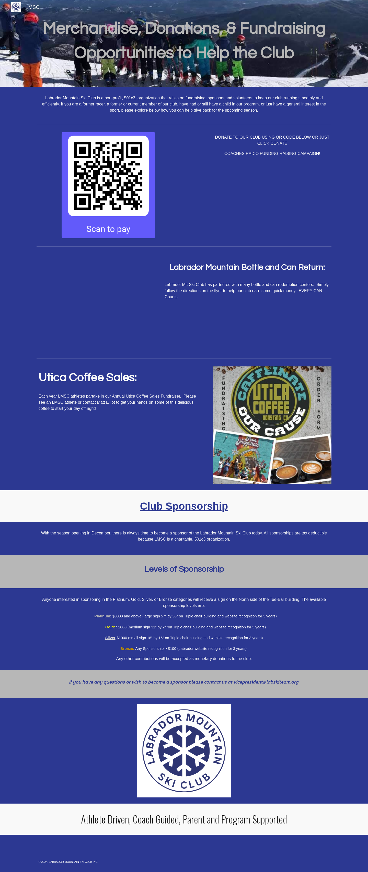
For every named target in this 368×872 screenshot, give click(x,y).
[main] (184, 43)
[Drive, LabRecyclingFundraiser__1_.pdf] (96, 302)
